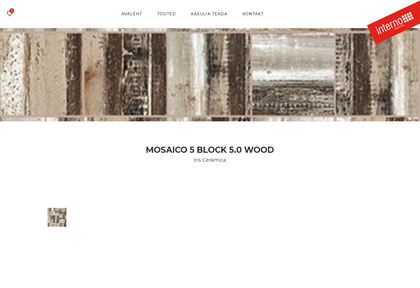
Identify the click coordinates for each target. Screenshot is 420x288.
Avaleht (131, 13)
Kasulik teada (209, 13)
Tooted (166, 13)
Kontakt (253, 13)
